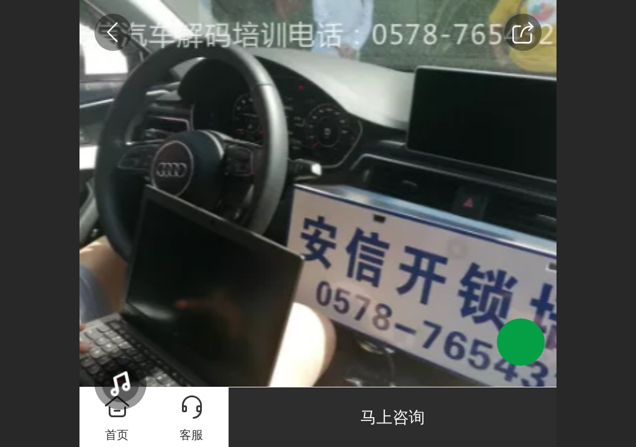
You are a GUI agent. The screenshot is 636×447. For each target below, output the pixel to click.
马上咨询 (392, 417)
